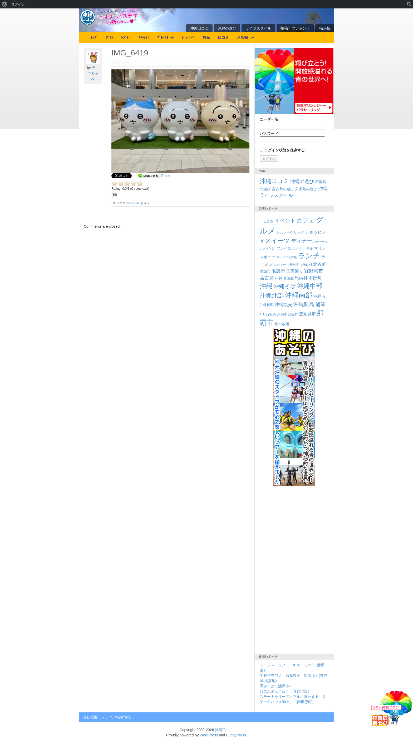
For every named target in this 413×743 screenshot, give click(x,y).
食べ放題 (281, 324)
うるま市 (266, 221)
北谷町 (319, 264)
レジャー (280, 264)
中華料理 (292, 264)
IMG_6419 (129, 52)
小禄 (278, 278)
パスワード (292, 138)
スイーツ (277, 240)
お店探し (245, 37)
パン (271, 248)
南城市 (265, 271)
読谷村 (293, 314)
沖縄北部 (272, 295)
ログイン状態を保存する (282, 150)
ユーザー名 (292, 123)
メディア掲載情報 (116, 717)
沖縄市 (319, 296)
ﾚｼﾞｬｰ (125, 37)
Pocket (167, 176)
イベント (285, 220)
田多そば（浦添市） (276, 686)
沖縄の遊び (227, 28)
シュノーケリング (290, 232)
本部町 (315, 277)
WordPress (209, 735)
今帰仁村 (305, 264)
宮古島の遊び (283, 189)
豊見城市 (307, 313)
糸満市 (282, 314)
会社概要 (90, 717)
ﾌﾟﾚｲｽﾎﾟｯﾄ (165, 37)
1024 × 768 (133, 203)
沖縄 (266, 285)
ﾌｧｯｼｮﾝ (143, 37)
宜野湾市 (313, 271)
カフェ (306, 220)
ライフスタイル (258, 28)
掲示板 (324, 28)
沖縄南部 (298, 295)
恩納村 (301, 277)
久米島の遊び (306, 189)
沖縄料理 (266, 305)
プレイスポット (289, 248)
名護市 (278, 271)
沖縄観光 (283, 304)
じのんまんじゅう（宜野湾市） (285, 691)
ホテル (308, 248)
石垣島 (271, 314)
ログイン (18, 4)
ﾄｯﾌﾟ (94, 37)
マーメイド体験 (287, 257)
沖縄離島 (303, 304)
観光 (206, 37)
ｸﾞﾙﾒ (109, 37)
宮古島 (267, 277)
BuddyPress (236, 735)
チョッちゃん (93, 73)
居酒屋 (288, 278)
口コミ (223, 37)
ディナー (301, 241)
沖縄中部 (309, 285)
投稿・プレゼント (295, 28)
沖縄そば (284, 286)
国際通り (294, 271)
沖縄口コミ (199, 28)
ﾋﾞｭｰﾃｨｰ (188, 37)
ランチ (309, 256)
